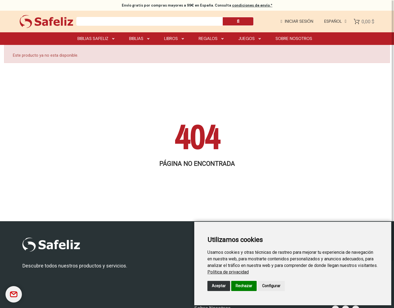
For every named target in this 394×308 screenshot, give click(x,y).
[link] (228, 272)
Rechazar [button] (244, 286)
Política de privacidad (228, 272)
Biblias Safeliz (95, 38)
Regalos (211, 38)
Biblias (139, 38)
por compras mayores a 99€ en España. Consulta (197, 5)
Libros (174, 38)
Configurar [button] (271, 286)
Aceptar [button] (219, 286)
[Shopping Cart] (356, 21)
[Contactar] (13, 294)
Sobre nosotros (294, 38)
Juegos (249, 38)
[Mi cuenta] (297, 21)
